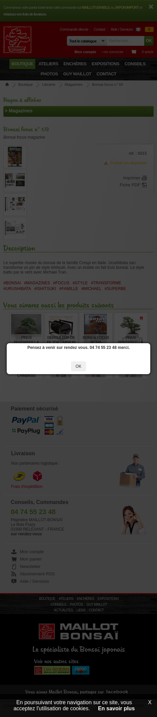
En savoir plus (116, 708)
